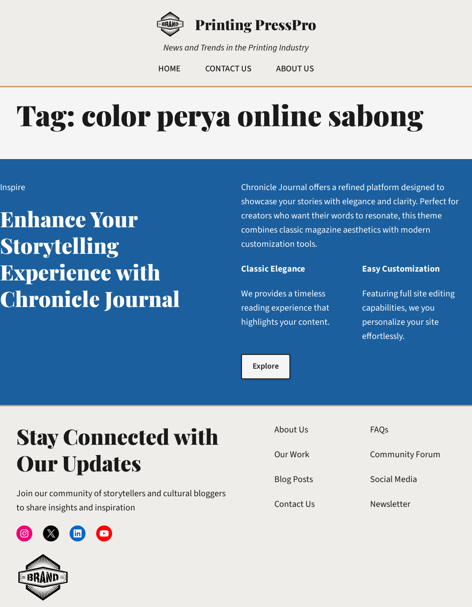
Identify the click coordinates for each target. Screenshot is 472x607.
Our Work (291, 454)
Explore (266, 366)
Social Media (393, 479)
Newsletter (390, 504)
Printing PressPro (255, 24)
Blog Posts (293, 479)
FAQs (379, 430)
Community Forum (405, 454)
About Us (291, 430)
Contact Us (294, 504)
